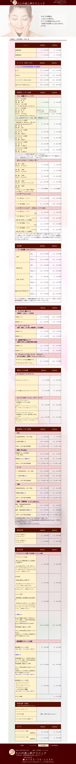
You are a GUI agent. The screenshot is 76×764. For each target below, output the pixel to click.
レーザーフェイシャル (24, 194)
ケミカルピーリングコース (25, 374)
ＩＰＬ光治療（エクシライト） (26, 249)
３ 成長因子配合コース (23, 340)
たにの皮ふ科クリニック (31, 3)
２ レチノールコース (22, 325)
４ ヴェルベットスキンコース (25, 354)
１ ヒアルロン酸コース (23, 311)
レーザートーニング (23, 208)
